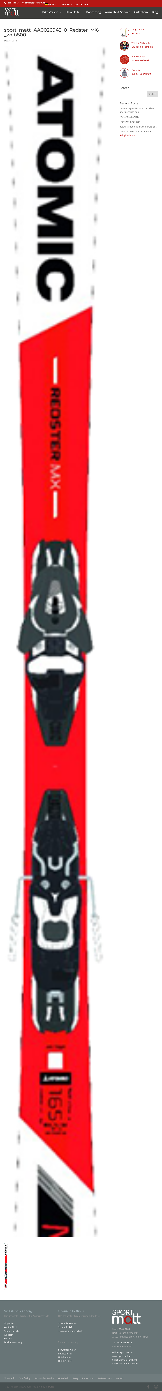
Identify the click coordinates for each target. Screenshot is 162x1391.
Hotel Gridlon (65, 1361)
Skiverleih (72, 12)
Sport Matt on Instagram (125, 1363)
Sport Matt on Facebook (124, 1359)
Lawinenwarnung (13, 1342)
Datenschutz (105, 1378)
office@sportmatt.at (122, 1352)
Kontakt (66, 4)
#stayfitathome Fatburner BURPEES (138, 126)
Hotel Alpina (64, 1357)
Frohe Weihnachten (130, 121)
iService (50, 1386)
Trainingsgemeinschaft (70, 1330)
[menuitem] (52, 5)
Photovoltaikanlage (130, 116)
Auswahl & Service (117, 12)
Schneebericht (11, 1330)
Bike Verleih (50, 12)
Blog (155, 12)
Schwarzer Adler (67, 1349)
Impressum (88, 1378)
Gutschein (141, 12)
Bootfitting (93, 12)
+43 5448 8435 (13, 2)
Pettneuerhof (65, 1353)
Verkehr (8, 1338)
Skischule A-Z (65, 1327)
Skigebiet (9, 1323)
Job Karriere (82, 4)
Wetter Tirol (10, 1327)
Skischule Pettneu (67, 1323)
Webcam (8, 1334)
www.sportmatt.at (121, 1356)
